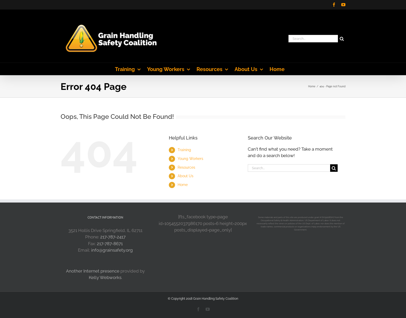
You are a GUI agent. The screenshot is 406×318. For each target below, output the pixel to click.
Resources (186, 167)
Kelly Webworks (105, 277)
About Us (185, 176)
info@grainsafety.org (112, 250)
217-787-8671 (110, 243)
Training (184, 150)
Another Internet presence (92, 271)
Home (183, 185)
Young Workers (190, 159)
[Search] (341, 38)
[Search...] (313, 38)
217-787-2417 (113, 236)
